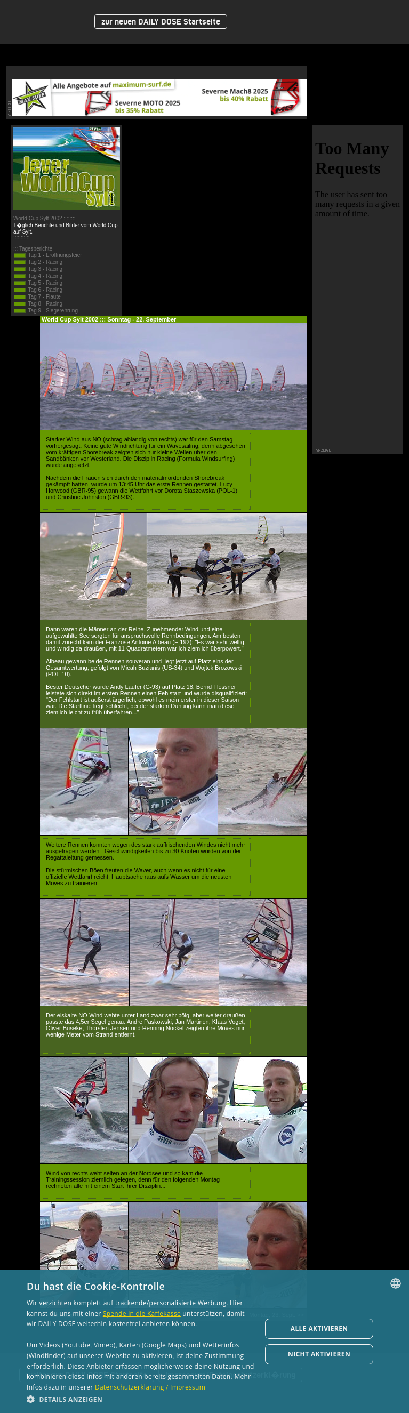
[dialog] (204, 1341)
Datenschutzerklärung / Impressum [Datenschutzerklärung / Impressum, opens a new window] (150, 1387)
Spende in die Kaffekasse (142, 1313)
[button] (140, 1399)
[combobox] (395, 1283)
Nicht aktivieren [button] (319, 1354)
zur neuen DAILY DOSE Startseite (160, 21)
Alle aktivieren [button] (319, 1328)
